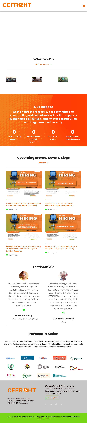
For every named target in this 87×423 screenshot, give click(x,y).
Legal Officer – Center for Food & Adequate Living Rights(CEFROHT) (59, 204)
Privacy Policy (45, 419)
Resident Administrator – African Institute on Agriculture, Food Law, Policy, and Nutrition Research (23, 248)
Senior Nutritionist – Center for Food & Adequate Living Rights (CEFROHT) (61, 247)
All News (43, 163)
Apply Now (52, 398)
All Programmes (43, 64)
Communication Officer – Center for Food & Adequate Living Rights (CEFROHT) (23, 204)
